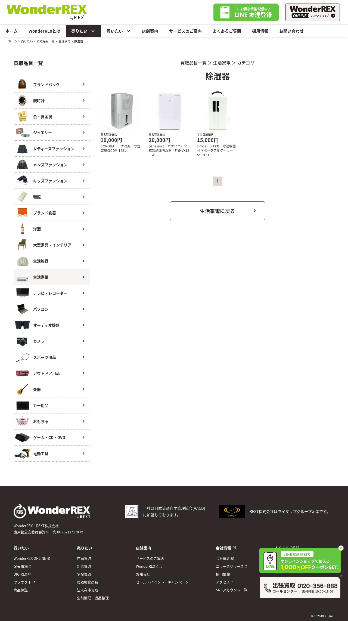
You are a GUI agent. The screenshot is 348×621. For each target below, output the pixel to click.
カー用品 (40, 405)
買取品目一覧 (46, 41)
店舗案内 (150, 31)
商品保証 (21, 589)
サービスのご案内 (185, 31)
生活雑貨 (40, 261)
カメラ (39, 341)
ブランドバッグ (46, 84)
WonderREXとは (44, 31)
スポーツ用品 (44, 357)
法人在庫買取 (87, 589)
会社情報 (223, 548)
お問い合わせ (291, 31)
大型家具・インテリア (52, 245)
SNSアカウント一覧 (231, 589)
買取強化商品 (87, 582)
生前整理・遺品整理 (93, 597)
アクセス (223, 582)
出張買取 (84, 566)
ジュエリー (42, 132)
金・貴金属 (42, 116)
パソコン (40, 309)
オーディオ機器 (46, 325)
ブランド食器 (44, 212)
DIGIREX (20, 574)
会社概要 (223, 558)
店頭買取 (84, 558)
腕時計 (39, 100)
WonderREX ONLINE (30, 558)
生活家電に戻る (217, 210)
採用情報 (260, 31)
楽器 (37, 389)
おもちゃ (40, 421)
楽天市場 (21, 566)
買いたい (119, 31)
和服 (37, 196)
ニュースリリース (230, 566)
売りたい (83, 31)
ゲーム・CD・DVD (49, 437)
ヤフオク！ (22, 582)
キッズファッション (50, 180)
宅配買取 (84, 574)
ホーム (11, 31)
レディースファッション (53, 148)
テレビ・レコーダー (50, 293)
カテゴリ (245, 62)
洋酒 (37, 228)
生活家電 (64, 41)
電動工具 (40, 453)
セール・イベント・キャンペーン (162, 582)
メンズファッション (50, 164)
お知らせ (143, 574)
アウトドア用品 (46, 373)
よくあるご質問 (227, 31)
